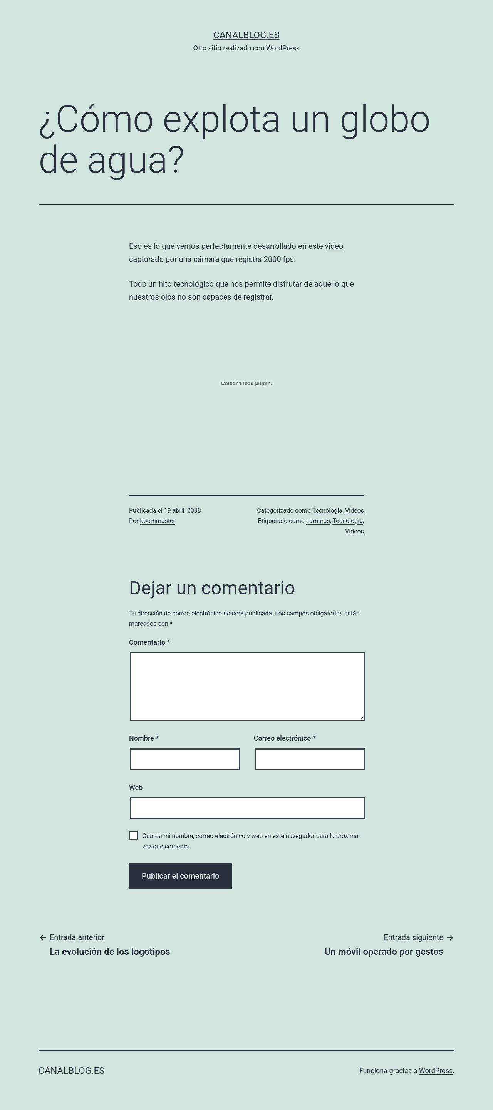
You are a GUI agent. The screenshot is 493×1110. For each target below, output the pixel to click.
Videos (354, 510)
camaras (318, 521)
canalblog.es (246, 35)
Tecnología (327, 510)
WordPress (436, 1070)
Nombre (144, 738)
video (334, 246)
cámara (206, 259)
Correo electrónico (285, 738)
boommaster (157, 521)
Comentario (149, 642)
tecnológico (194, 283)
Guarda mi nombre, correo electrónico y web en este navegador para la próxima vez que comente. (250, 841)
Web (136, 787)
